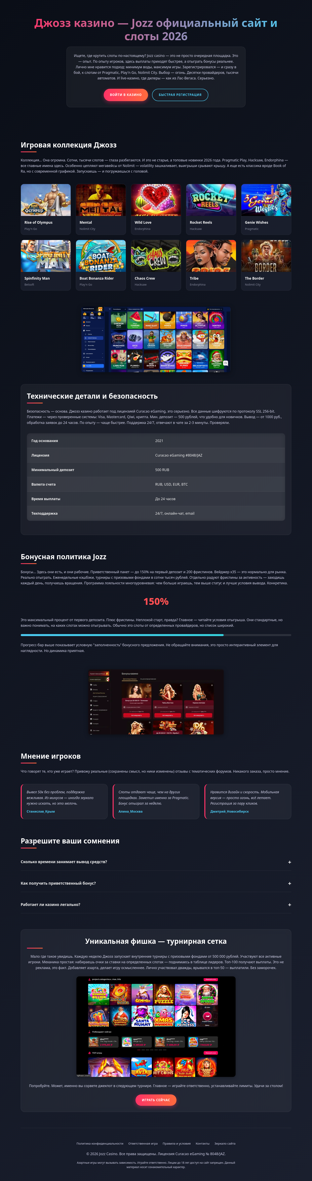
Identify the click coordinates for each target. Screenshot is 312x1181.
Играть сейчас (156, 1100)
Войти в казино (126, 95)
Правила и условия (177, 1143)
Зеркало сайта (224, 1143)
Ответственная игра (143, 1143)
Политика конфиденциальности (100, 1143)
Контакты (203, 1143)
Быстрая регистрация (180, 95)
